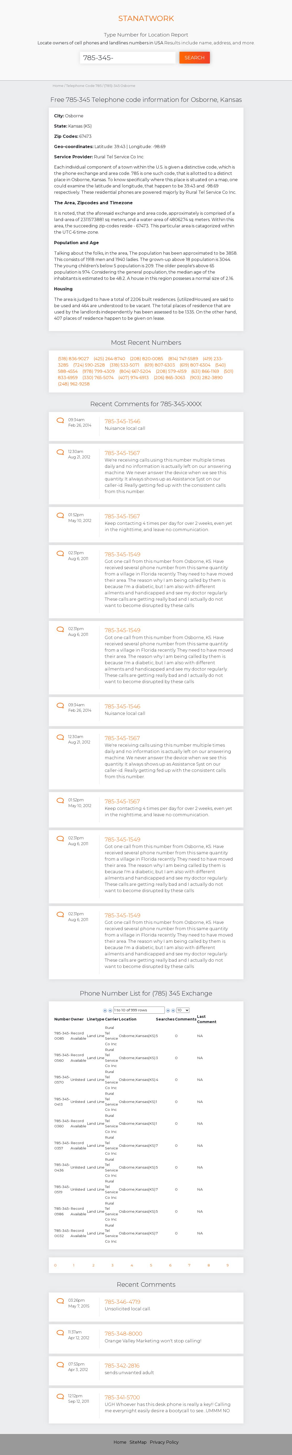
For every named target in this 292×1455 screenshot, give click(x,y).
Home (58, 86)
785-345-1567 (122, 453)
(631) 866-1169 (205, 371)
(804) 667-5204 (135, 371)
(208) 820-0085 (146, 358)
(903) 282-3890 (206, 377)
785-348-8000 (123, 1333)
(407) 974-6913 (133, 377)
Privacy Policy (164, 1442)
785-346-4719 (122, 1302)
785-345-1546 (122, 421)
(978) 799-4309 (98, 371)
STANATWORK (146, 18)
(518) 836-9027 (73, 358)
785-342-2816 (122, 1365)
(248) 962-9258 (74, 383)
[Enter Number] (127, 58)
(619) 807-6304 (195, 365)
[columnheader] (62, 1019)
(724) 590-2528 (89, 365)
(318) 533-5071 (124, 365)
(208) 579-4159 (171, 371)
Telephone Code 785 (84, 86)
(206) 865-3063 (169, 377)
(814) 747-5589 (183, 358)
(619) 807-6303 (159, 365)
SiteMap (138, 1442)
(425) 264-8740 (109, 358)
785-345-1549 (122, 554)
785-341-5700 (122, 1397)
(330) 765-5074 (98, 377)
